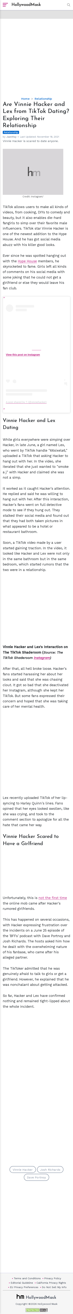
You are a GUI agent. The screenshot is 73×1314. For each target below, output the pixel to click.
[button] (67, 4)
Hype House (27, 261)
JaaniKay (11, 136)
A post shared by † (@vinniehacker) (26, 402)
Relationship (43, 98)
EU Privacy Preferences (24, 1287)
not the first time (53, 898)
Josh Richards (50, 1169)
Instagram (42, 658)
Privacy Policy (52, 1278)
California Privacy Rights (51, 1282)
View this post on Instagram (23, 354)
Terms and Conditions (27, 1278)
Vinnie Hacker (23, 1169)
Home (25, 98)
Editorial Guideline (22, 1282)
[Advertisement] (36, 55)
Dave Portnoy (36, 1177)
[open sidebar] (5, 5)
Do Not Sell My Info (54, 1287)
